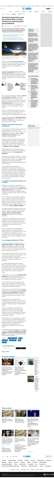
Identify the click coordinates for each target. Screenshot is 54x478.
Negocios (37, 11)
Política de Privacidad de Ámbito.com (10, 466)
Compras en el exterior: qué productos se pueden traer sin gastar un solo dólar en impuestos (20, 448)
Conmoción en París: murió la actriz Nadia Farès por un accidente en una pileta (34, 103)
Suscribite (21, 348)
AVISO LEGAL (24, 466)
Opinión (43, 11)
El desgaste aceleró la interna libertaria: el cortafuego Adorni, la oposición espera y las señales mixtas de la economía (33, 67)
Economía (17, 11)
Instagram (7, 456)
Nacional (23, 462)
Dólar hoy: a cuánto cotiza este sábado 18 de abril (34, 87)
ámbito (3, 14)
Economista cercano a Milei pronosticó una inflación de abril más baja (34, 81)
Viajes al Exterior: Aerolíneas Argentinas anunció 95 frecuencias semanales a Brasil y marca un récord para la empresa (13, 39)
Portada (4, 460)
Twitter (2, 456)
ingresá (51, 8)
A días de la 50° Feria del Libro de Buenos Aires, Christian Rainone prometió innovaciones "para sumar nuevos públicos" (33, 57)
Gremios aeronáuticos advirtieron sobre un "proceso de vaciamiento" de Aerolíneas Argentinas (13, 35)
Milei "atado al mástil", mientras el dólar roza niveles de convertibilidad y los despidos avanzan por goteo (33, 423)
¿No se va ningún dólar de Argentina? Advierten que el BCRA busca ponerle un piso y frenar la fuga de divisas (33, 442)
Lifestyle (16, 462)
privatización (4, 340)
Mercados (48, 460)
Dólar (11, 11)
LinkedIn (10, 456)
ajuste (19, 340)
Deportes (35, 462)
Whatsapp (16, 456)
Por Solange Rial (30, 451)
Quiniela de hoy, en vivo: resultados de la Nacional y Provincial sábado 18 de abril (34, 94)
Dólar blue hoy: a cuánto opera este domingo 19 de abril (33, 34)
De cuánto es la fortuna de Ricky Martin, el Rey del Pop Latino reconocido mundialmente (23, 86)
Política (30, 11)
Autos (15, 464)
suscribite (48, 8)
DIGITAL (15, 469)
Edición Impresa (43, 462)
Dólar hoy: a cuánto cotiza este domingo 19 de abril (33, 40)
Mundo (29, 462)
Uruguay (49, 11)
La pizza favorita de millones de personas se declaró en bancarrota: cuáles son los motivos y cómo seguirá (7, 371)
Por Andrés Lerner (31, 427)
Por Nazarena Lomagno (5, 444)
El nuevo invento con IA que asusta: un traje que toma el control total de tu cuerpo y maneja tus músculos (10, 87)
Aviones (20, 338)
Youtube (13, 456)
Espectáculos (22, 464)
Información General (7, 464)
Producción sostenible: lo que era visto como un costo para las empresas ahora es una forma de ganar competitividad (38, 384)
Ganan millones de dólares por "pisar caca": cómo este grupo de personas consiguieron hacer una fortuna (20, 371)
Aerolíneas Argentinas (14, 14)
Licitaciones (48, 466)
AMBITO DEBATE (37, 469)
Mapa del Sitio (42, 464)
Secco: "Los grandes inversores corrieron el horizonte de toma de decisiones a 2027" (7, 441)
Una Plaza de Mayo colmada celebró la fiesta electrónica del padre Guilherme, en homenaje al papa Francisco (33, 47)
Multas (41, 466)
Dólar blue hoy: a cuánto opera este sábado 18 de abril (6, 450)
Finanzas (24, 11)
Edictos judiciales (33, 466)
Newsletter (51, 11)
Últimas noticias (12, 460)
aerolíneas (4, 342)
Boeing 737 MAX (13, 340)
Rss (36, 464)
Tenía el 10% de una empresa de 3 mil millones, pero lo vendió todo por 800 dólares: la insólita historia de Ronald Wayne (37, 367)
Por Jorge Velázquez (36, 391)
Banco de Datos (40, 460)
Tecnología (30, 464)
